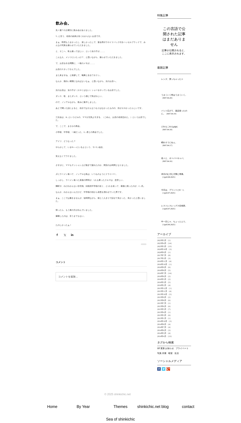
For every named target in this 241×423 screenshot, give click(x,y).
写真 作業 (161, 353)
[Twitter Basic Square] (163, 369)
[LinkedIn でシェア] (72, 234)
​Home (52, 406)
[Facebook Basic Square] (159, 369)
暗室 (170, 353)
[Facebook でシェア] (57, 234)
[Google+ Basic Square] (168, 369)
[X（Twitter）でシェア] (64, 234)
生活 (176, 353)
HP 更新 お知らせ (165, 348)
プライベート (182, 348)
